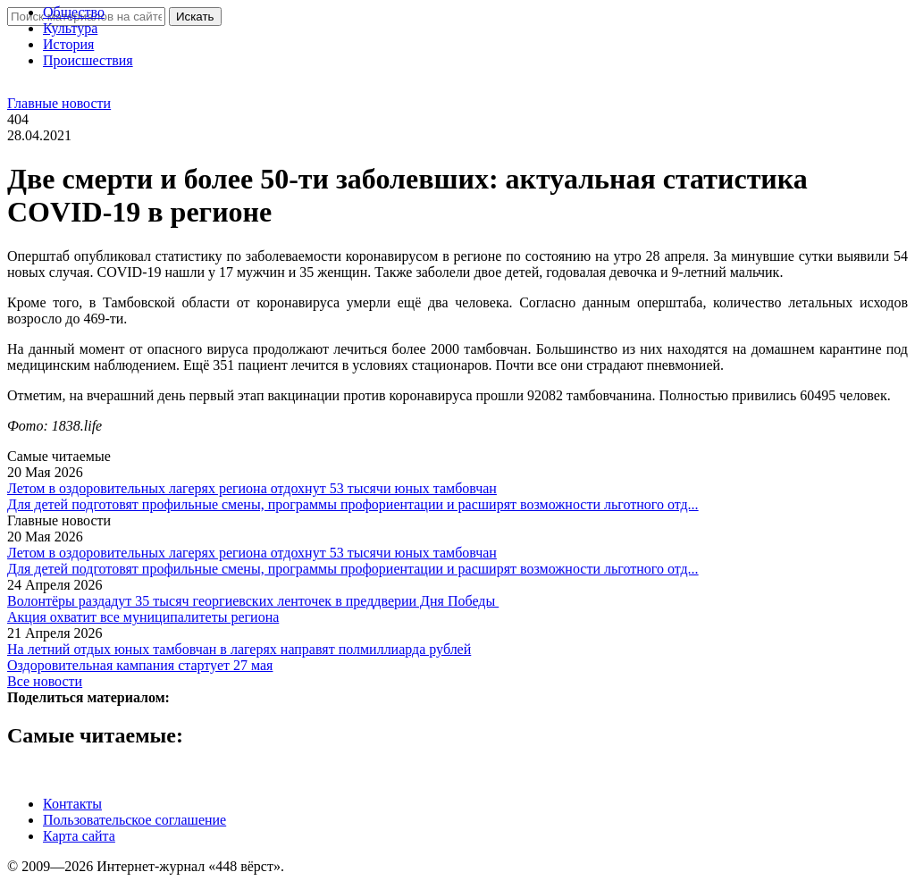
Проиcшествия (88, 60)
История (68, 44)
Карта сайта (79, 835)
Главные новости (59, 103)
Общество (74, 12)
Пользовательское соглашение (134, 819)
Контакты (72, 803)
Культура (70, 28)
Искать (195, 16)
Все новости (44, 681)
